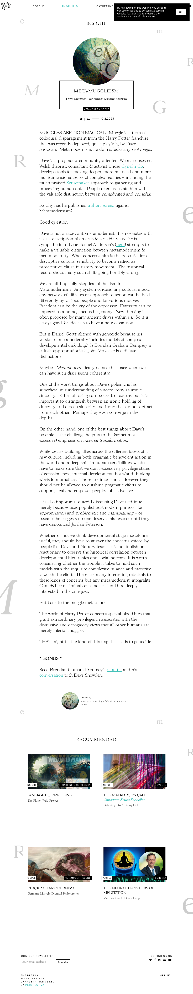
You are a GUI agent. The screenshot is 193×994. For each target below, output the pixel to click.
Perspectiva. (35, 984)
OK (180, 12)
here (120, 245)
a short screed (101, 205)
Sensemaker (78, 183)
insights (70, 6)
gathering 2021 (109, 6)
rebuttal (114, 670)
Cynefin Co (132, 166)
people (38, 6)
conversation (51, 675)
